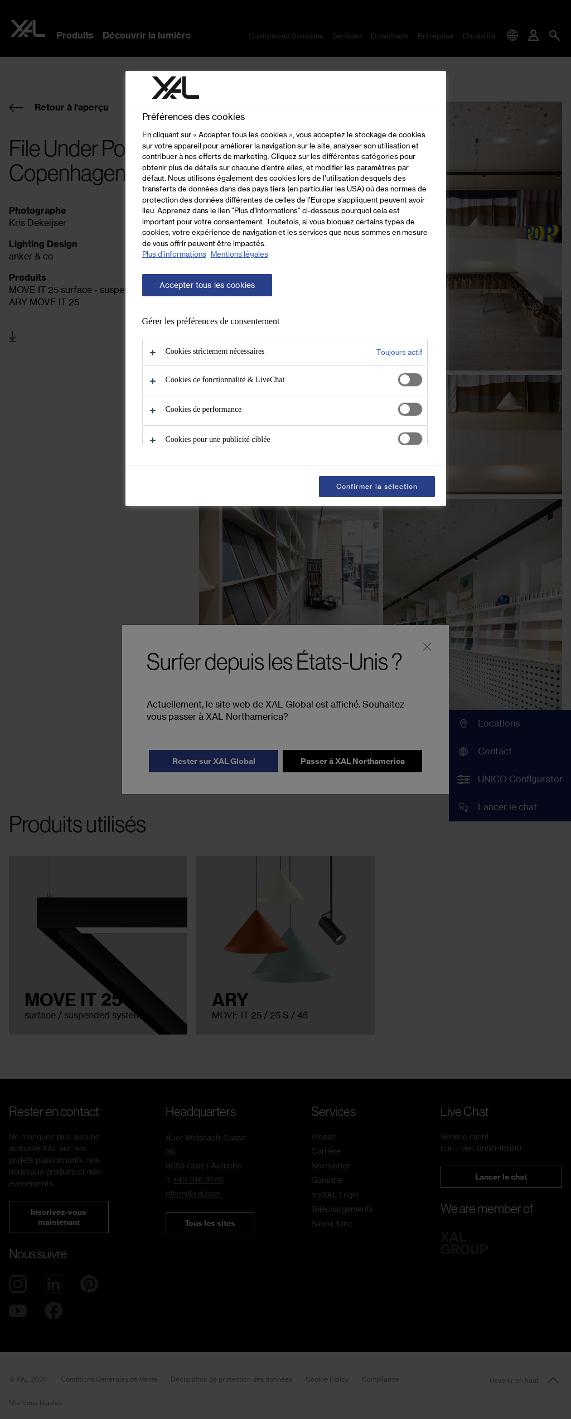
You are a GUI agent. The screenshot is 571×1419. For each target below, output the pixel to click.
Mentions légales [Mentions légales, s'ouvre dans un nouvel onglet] (239, 253)
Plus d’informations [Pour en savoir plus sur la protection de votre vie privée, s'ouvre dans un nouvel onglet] (174, 253)
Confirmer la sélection (376, 486)
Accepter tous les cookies (207, 285)
